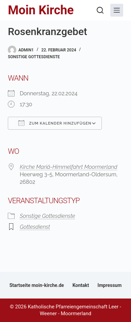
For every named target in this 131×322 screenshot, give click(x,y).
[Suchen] (100, 10)
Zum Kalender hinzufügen (54, 123)
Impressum (109, 285)
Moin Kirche (41, 10)
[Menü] (116, 10)
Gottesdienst (35, 227)
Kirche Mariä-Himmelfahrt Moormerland (68, 167)
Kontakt (80, 285)
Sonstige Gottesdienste (34, 56)
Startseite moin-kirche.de (37, 285)
